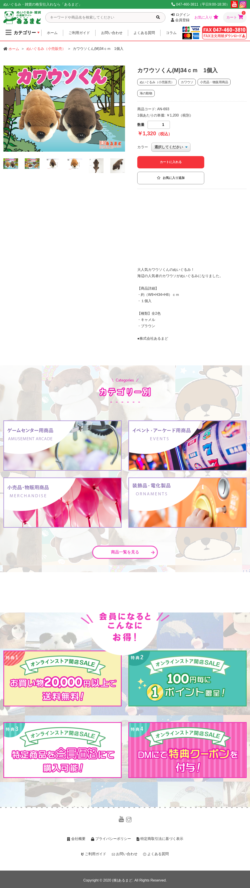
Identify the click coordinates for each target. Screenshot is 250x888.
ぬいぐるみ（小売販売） (46, 49)
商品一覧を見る (133, 552)
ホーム (52, 33)
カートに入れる (171, 162)
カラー (142, 147)
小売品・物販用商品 (214, 82)
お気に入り (206, 17)
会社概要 (76, 839)
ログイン (180, 15)
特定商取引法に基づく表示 (160, 839)
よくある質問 (144, 33)
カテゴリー (21, 32)
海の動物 (146, 93)
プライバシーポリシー (111, 839)
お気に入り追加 (171, 178)
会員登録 (180, 20)
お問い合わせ (112, 33)
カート (236, 15)
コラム (171, 33)
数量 (140, 125)
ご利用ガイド (79, 33)
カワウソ (187, 82)
